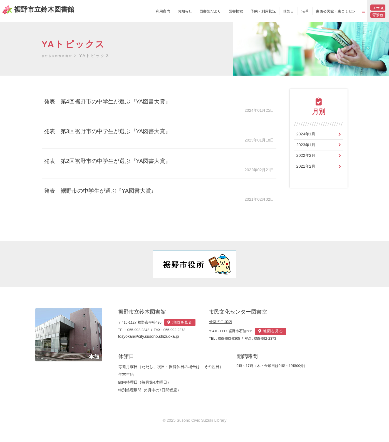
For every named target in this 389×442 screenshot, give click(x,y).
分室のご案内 (231, 321)
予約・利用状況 (247, 11)
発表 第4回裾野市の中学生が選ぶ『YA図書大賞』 (114, 101)
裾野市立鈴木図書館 (42, 9)
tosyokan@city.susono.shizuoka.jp (148, 340)
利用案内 (147, 11)
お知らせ (169, 11)
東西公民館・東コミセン (320, 11)
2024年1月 (307, 134)
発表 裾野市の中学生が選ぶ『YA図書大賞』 (106, 190)
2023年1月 (307, 145)
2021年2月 (307, 168)
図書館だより (194, 11)
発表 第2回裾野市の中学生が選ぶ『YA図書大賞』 (114, 160)
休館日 (272, 11)
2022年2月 (307, 157)
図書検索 (220, 11)
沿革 (289, 11)
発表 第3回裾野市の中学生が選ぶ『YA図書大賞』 (114, 131)
